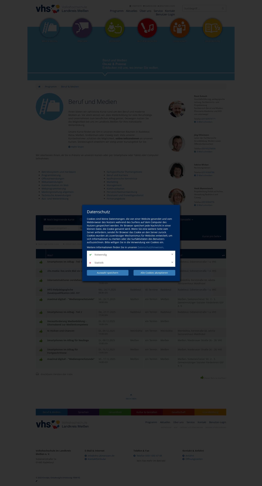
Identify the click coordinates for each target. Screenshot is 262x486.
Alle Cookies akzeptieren (154, 272)
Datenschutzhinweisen (150, 247)
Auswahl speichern (107, 272)
